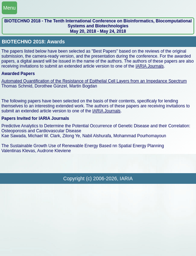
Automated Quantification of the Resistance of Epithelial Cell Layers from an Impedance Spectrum (94, 81)
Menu (9, 8)
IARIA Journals (150, 66)
